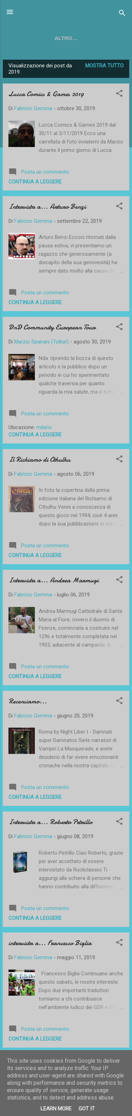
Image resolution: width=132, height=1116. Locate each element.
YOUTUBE (33, 38)
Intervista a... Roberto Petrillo (50, 823)
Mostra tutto (104, 67)
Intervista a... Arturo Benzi (47, 208)
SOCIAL (102, 38)
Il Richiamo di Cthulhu (39, 461)
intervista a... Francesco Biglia (50, 944)
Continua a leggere (35, 183)
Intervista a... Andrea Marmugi (53, 581)
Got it (86, 1108)
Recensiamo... (27, 702)
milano (44, 429)
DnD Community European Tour (51, 328)
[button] (119, 96)
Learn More (55, 1108)
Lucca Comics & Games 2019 (46, 95)
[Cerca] (122, 14)
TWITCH (69, 38)
